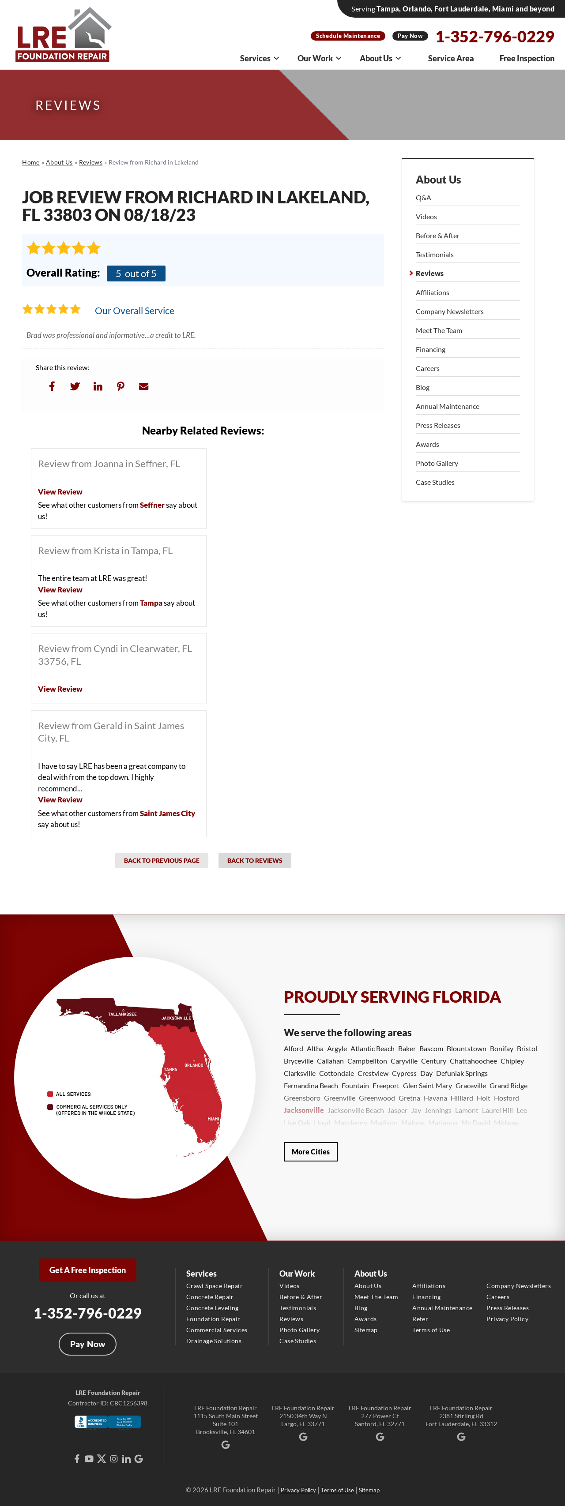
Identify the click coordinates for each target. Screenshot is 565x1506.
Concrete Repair (210, 1296)
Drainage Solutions (213, 1341)
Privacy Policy (507, 1318)
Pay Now (410, 35)
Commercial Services (217, 1330)
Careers (428, 368)
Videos (426, 216)
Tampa (151, 602)
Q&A (423, 197)
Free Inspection (527, 58)
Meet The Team (439, 330)
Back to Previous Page (162, 860)
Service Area (451, 58)
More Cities (311, 1151)
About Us (381, 58)
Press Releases (438, 425)
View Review (60, 491)
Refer (420, 1318)
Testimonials (435, 254)
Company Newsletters (450, 311)
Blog (422, 387)
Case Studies (435, 482)
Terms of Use (431, 1330)
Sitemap (366, 1330)
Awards (427, 444)
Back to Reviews (254, 860)
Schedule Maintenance (348, 35)
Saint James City (167, 813)
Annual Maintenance (447, 406)
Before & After (438, 235)
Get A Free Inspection (87, 1270)
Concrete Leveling (212, 1307)
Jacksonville (304, 1110)
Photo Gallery (437, 463)
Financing (430, 349)
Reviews (430, 273)
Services (260, 58)
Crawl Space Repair (214, 1285)
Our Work (320, 58)
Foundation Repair (213, 1318)
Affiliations (432, 292)
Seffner (152, 504)
